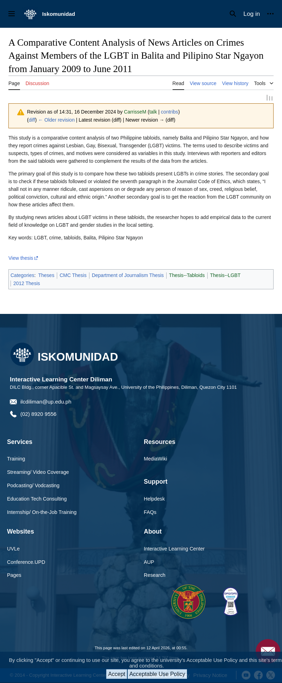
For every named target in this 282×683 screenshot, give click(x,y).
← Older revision (56, 120)
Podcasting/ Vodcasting (33, 485)
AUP (149, 562)
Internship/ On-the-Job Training (41, 512)
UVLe (13, 548)
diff (32, 120)
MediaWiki (155, 459)
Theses (46, 275)
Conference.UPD (26, 562)
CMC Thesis (73, 275)
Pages (14, 575)
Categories (22, 275)
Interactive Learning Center (174, 548)
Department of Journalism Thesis (128, 275)
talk (153, 112)
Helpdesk (154, 498)
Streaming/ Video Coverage (38, 472)
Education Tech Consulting (37, 498)
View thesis (20, 258)
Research (155, 575)
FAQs (150, 512)
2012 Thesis (26, 283)
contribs (169, 112)
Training (16, 459)
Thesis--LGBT (225, 275)
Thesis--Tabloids (187, 275)
